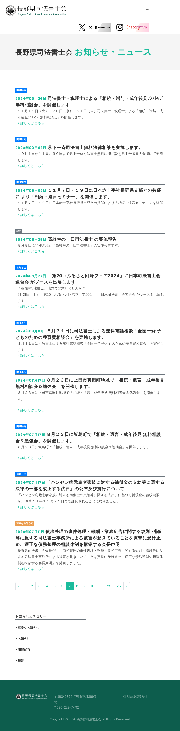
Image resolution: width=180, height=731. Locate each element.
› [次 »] (126, 586)
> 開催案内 (22, 649)
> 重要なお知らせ (27, 627)
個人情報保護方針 (135, 697)
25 (109, 586)
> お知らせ (22, 638)
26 (119, 586)
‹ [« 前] (18, 586)
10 (92, 586)
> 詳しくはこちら (31, 123)
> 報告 (19, 660)
